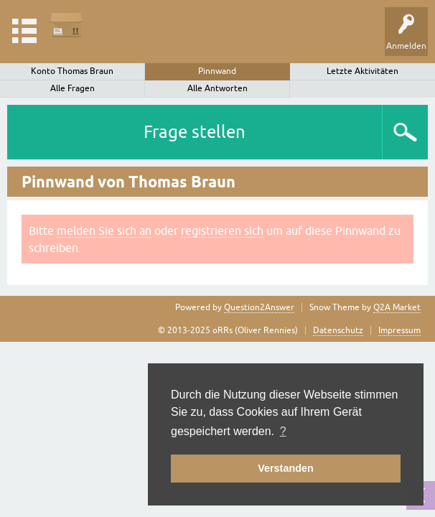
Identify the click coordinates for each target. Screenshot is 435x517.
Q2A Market (397, 307)
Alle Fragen (72, 88)
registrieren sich (222, 230)
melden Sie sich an (104, 230)
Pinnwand (217, 71)
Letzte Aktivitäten (362, 71)
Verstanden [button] (286, 468)
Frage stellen (194, 131)
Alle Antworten (217, 88)
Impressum (399, 330)
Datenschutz (338, 330)
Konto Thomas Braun (72, 71)
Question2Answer (259, 307)
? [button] (283, 431)
